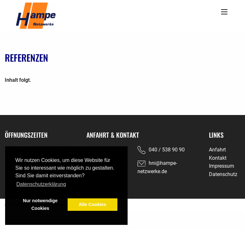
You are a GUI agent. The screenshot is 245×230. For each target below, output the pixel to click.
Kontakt (217, 158)
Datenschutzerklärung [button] (41, 184)
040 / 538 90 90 (167, 150)
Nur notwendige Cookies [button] (40, 204)
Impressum (221, 166)
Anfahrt (217, 150)
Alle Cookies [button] (92, 204)
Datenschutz (223, 174)
